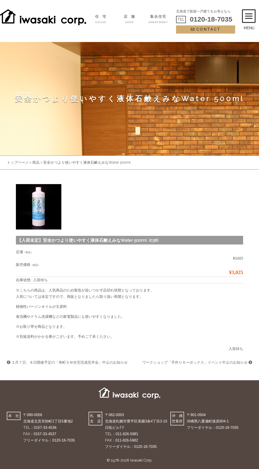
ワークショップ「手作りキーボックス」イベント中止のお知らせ (197, 362)
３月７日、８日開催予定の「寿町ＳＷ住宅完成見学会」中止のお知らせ (67, 362)
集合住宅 (158, 19)
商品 (36, 162)
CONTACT (206, 29)
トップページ (18, 162)
